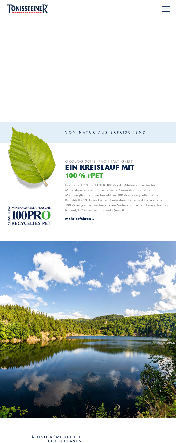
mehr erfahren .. (79, 219)
